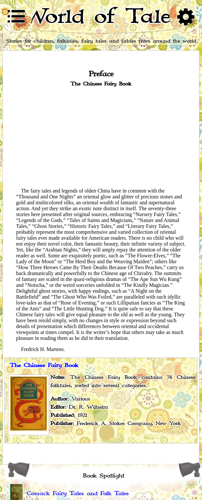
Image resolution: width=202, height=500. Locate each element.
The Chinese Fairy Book (44, 365)
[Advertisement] (101, 137)
